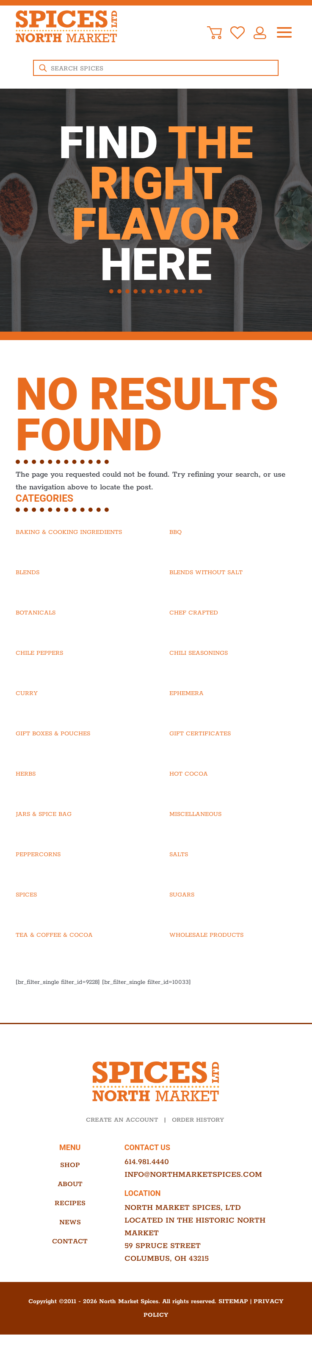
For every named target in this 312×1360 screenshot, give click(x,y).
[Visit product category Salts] (232, 854)
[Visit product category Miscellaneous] (232, 814)
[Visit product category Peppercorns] (79, 854)
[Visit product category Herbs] (79, 774)
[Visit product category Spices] (79, 895)
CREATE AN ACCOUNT (122, 1120)
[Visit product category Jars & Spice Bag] (79, 814)
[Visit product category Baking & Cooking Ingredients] (79, 532)
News (70, 1222)
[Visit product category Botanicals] (79, 613)
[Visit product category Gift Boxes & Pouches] (79, 733)
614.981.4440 (146, 1162)
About (70, 1184)
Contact (70, 1241)
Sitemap (233, 1301)
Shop (70, 1165)
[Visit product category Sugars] (232, 895)
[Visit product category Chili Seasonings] (232, 653)
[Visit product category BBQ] (232, 532)
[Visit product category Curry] (79, 693)
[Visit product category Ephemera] (232, 693)
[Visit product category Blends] (79, 572)
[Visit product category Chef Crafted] (232, 613)
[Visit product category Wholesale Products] (232, 935)
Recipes (70, 1203)
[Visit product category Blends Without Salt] (232, 572)
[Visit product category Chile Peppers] (79, 653)
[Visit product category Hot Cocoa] (232, 774)
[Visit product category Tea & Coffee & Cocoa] (79, 935)
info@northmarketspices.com (193, 1174)
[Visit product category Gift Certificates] (232, 733)
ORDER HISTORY (198, 1120)
